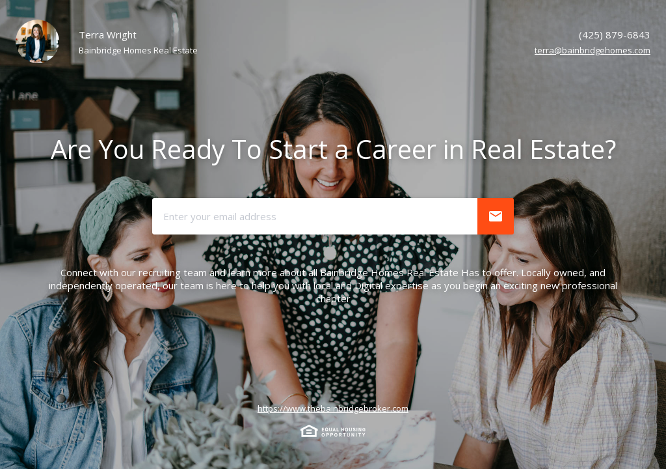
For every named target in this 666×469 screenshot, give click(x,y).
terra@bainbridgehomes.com (592, 50)
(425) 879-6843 (614, 34)
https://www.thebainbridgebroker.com (333, 408)
